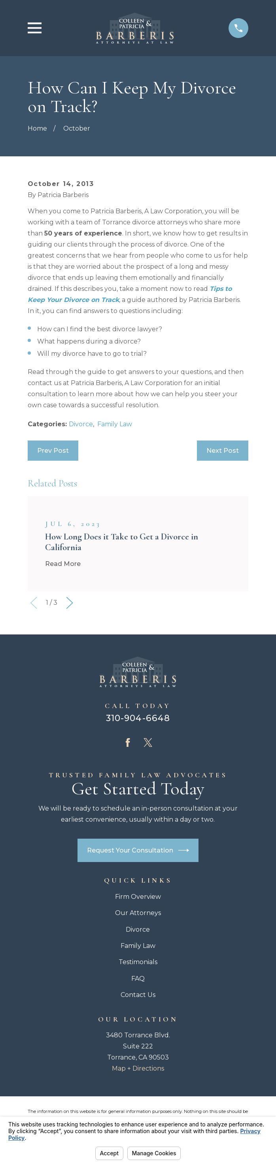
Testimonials (138, 962)
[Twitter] (148, 742)
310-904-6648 (138, 718)
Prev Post (53, 450)
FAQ (138, 978)
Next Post (222, 450)
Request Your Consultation (138, 850)
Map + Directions (138, 1068)
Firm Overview (138, 896)
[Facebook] (127, 742)
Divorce (81, 424)
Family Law (114, 424)
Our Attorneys (138, 913)
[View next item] (70, 603)
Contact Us (138, 995)
